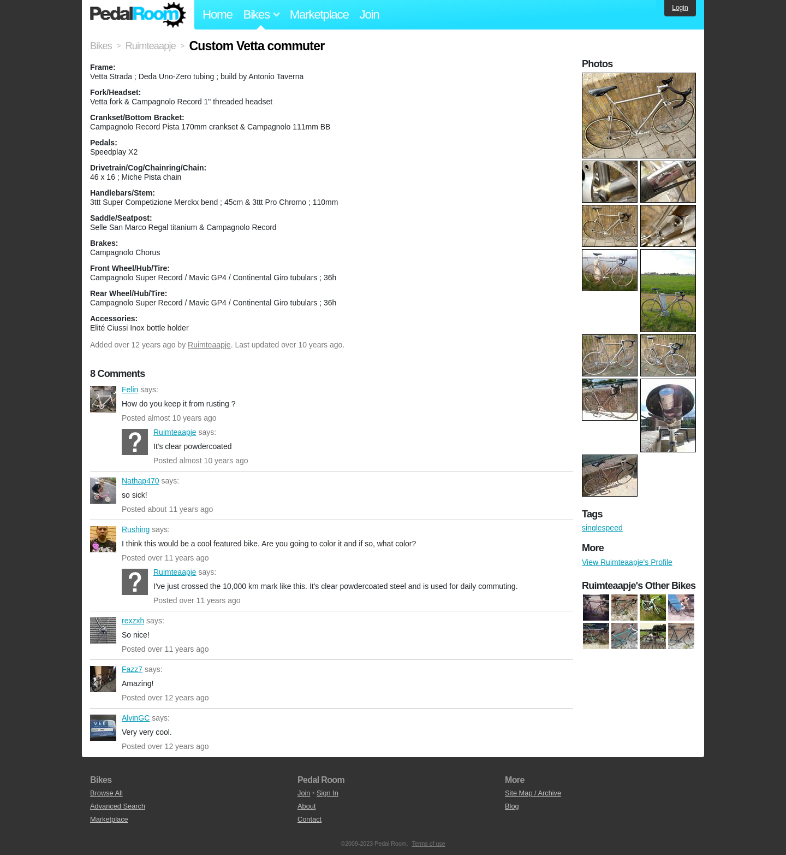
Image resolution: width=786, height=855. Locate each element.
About (306, 806)
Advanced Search (117, 806)
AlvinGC (103, 728)
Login (680, 7)
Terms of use (428, 843)
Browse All (106, 793)
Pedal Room (138, 15)
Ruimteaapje (209, 344)
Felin (103, 399)
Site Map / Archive (533, 793)
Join (369, 14)
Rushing (103, 539)
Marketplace (319, 14)
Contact (309, 819)
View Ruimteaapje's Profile (627, 562)
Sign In (327, 793)
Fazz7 (103, 679)
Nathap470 (103, 490)
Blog (512, 806)
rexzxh (103, 630)
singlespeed (602, 527)
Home (218, 14)
